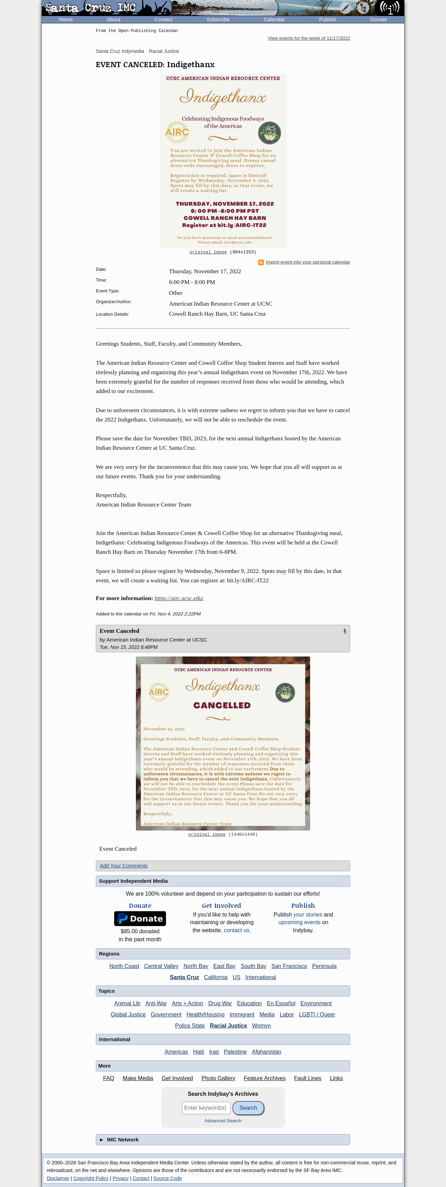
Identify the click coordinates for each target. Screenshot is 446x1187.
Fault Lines (307, 1078)
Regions (109, 954)
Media (267, 1014)
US (236, 977)
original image (208, 252)
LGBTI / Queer (317, 1014)
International (260, 977)
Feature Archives (265, 1078)
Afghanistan (267, 1052)
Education (249, 1003)
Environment (316, 1003)
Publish (327, 19)
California (216, 977)
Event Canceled (119, 631)
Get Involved (177, 1078)
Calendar (274, 19)
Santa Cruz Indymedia (120, 51)
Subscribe (218, 19)
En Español (281, 1003)
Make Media (138, 1078)
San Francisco (289, 966)
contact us (236, 930)
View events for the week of (309, 38)
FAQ (108, 1078)
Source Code (167, 1178)
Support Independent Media (133, 881)
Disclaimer (58, 1178)
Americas (176, 1052)
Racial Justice (164, 51)
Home (66, 19)
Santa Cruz (184, 977)
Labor (287, 1014)
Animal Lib (127, 1003)
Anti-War (156, 1003)
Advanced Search (223, 1120)
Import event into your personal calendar (304, 262)
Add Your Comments (124, 865)
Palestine (235, 1052)
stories (307, 915)
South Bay (254, 966)
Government (166, 1014)
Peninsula (324, 966)
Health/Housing (205, 1014)
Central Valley (161, 966)
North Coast (124, 966)
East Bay (224, 966)
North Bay (196, 966)
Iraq (214, 1052)
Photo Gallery (218, 1078)
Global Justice (128, 1014)
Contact (163, 19)
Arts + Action (187, 1003)
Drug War (220, 1003)
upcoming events (299, 922)
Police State (190, 1026)
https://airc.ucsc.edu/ (179, 598)
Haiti (198, 1052)
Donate (378, 19)
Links (336, 1078)
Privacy (121, 1178)
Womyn (261, 1026)
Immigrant (242, 1014)
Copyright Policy (91, 1178)
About (114, 19)
